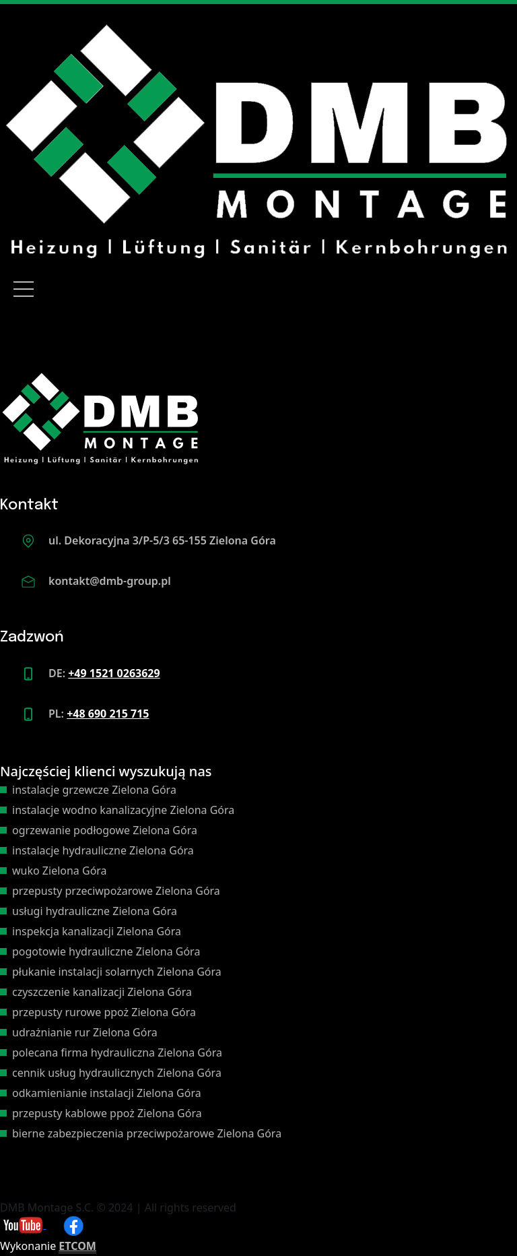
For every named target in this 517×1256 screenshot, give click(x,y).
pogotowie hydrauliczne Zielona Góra (106, 951)
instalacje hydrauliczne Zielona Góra (103, 850)
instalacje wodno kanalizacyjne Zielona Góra (123, 810)
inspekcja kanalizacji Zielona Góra (96, 931)
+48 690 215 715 (108, 713)
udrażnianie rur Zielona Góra (85, 1032)
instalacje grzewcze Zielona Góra (94, 789)
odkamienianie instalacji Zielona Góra (106, 1093)
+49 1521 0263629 (114, 673)
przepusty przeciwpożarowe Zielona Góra (116, 890)
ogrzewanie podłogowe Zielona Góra (104, 830)
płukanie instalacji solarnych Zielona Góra (116, 971)
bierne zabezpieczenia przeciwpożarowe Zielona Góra (146, 1133)
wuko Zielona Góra (59, 870)
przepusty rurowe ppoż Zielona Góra (104, 1012)
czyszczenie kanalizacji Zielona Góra (102, 991)
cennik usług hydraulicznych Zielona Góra (116, 1072)
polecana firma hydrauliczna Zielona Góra (117, 1052)
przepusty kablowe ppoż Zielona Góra (107, 1113)
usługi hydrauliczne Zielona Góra (94, 911)
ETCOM (77, 1245)
